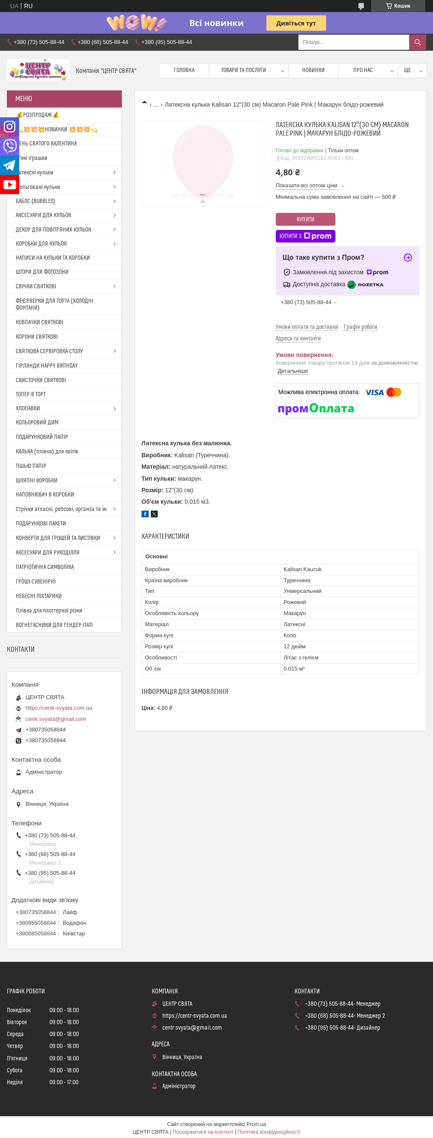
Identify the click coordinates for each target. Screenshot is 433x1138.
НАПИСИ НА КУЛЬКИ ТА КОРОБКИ (53, 258)
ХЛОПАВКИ (28, 408)
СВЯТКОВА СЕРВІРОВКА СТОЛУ (49, 351)
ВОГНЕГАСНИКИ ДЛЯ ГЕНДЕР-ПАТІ (54, 625)
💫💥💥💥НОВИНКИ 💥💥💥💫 (57, 129)
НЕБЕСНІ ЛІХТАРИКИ (39, 596)
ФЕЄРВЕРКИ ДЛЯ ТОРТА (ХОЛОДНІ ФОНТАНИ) (54, 304)
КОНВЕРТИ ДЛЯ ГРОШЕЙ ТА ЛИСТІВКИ (58, 538)
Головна (184, 70)
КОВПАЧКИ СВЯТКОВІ (40, 322)
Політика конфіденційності (268, 1132)
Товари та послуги (243, 70)
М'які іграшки (31, 158)
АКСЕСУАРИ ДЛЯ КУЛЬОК (43, 215)
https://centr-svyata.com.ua (59, 708)
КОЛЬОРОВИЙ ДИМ (37, 422)
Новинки (313, 70)
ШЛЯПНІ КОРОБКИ (37, 480)
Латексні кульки (34, 172)
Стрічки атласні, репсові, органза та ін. (62, 509)
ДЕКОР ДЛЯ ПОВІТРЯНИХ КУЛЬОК (53, 229)
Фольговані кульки (38, 187)
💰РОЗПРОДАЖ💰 (37, 115)
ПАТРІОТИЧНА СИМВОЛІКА (45, 567)
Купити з (306, 236)
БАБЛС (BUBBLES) (35, 201)
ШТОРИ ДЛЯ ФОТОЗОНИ (42, 272)
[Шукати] (417, 42)
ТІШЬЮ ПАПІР (31, 466)
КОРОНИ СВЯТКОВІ (37, 337)
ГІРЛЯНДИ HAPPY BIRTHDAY (47, 366)
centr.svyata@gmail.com (56, 719)
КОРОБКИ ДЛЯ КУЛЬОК (41, 244)
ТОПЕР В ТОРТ (31, 394)
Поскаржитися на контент (203, 1132)
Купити (306, 219)
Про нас (363, 70)
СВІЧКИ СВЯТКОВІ (36, 286)
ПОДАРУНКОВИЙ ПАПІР (42, 437)
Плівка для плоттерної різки (49, 610)
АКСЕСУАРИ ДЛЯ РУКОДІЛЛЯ (48, 552)
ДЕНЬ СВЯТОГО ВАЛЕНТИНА (46, 143)
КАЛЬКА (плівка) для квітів (47, 451)
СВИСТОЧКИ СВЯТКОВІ (41, 380)
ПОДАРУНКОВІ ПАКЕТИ (41, 523)
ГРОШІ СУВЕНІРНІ (36, 581)
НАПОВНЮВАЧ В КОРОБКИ (45, 494)
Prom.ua (256, 1124)
